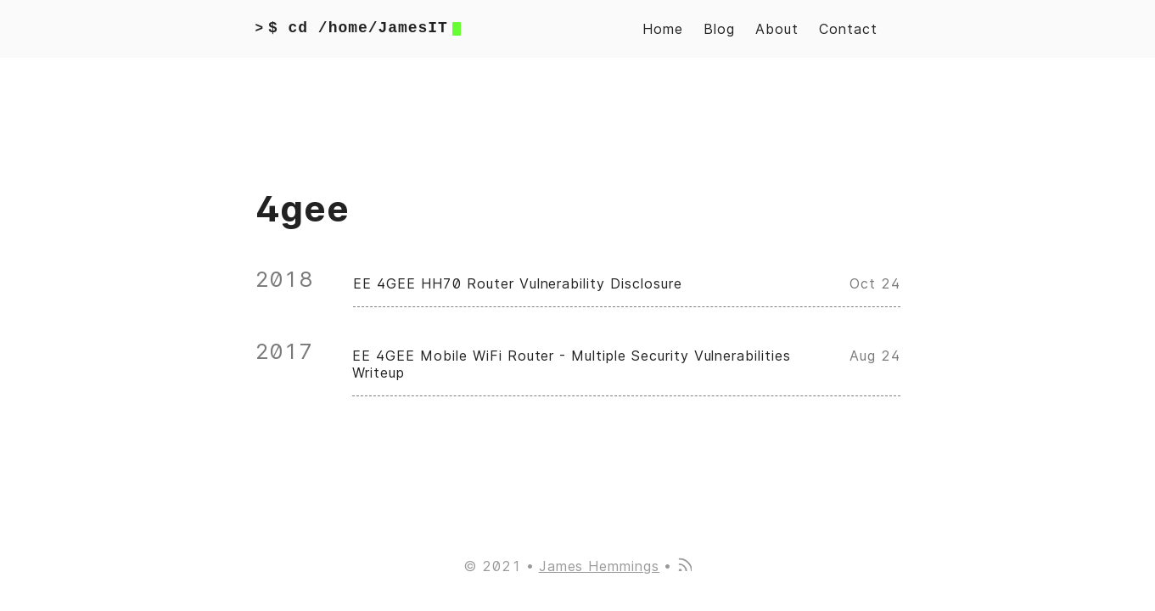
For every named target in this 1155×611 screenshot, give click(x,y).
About (777, 28)
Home (662, 28)
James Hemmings (599, 566)
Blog (719, 28)
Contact (848, 28)
